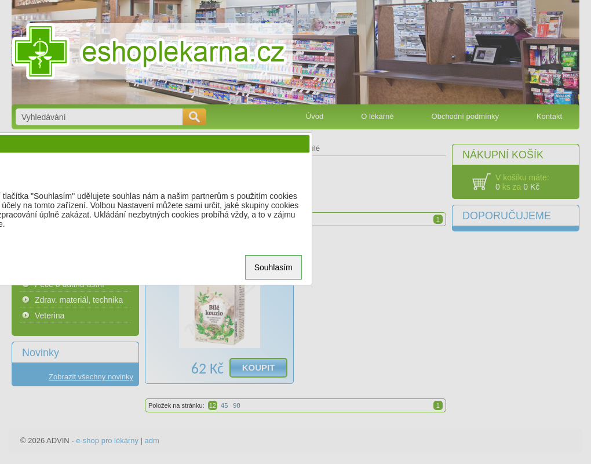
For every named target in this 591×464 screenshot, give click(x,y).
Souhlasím (273, 267)
